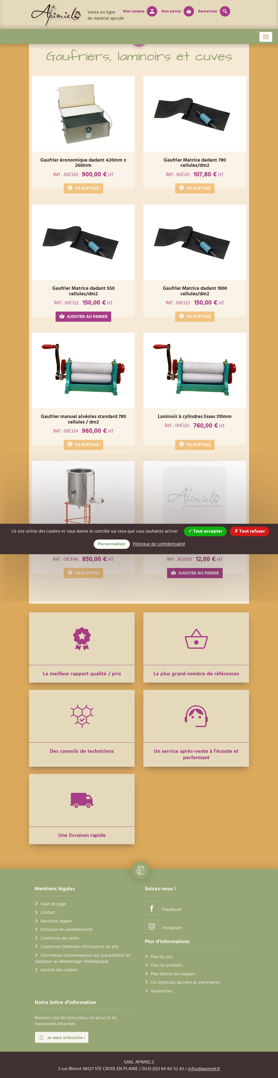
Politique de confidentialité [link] (159, 544)
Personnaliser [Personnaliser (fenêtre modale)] (112, 544)
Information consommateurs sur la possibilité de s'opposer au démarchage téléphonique (83, 958)
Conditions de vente (60, 938)
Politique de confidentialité (67, 930)
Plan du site (162, 957)
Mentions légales (56, 921)
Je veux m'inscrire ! (62, 1037)
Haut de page (53, 904)
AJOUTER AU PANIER (83, 316)
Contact (48, 913)
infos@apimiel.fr (204, 1068)
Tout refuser (249, 531)
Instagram (163, 926)
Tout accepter (205, 531)
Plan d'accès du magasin (173, 974)
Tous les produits (166, 965)
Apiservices (161, 991)
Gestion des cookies (59, 970)
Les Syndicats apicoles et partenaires (185, 982)
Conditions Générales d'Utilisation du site (79, 947)
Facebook (163, 908)
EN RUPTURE (83, 188)
